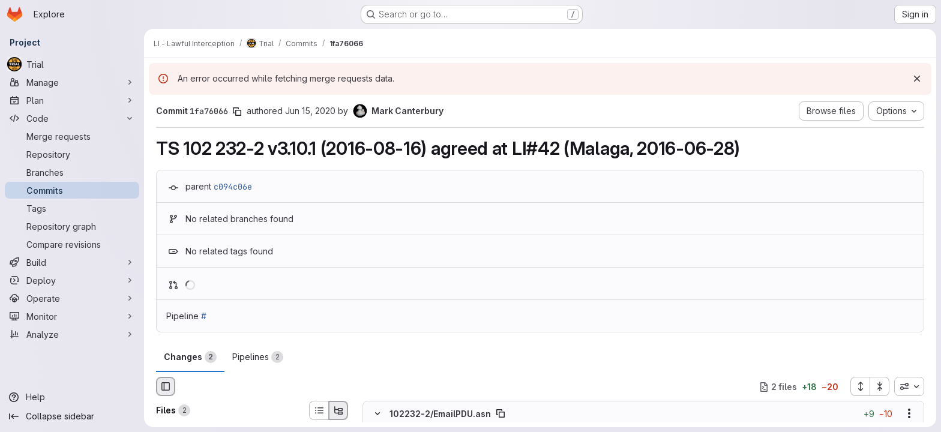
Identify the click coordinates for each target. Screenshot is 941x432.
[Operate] (72, 298)
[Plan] (72, 100)
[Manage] (72, 82)
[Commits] (72, 190)
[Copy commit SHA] (237, 111)
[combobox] (909, 386)
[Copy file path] (500, 414)
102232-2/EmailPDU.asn (440, 414)
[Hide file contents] (377, 414)
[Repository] (72, 154)
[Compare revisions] (72, 244)
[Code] (72, 118)
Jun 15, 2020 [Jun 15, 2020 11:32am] (310, 111)
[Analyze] (72, 334)
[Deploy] (72, 280)
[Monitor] (72, 316)
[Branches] (72, 172)
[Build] (72, 262)
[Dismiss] (917, 78)
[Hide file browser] (165, 386)
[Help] (72, 397)
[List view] (318, 410)
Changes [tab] (190, 357)
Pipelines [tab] (257, 357)
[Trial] (72, 64)
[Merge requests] (72, 136)
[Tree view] (338, 410)
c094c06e (233, 186)
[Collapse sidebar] (72, 416)
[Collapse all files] (879, 386)
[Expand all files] (860, 386)
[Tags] (72, 208)
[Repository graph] (72, 226)
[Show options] (909, 414)
